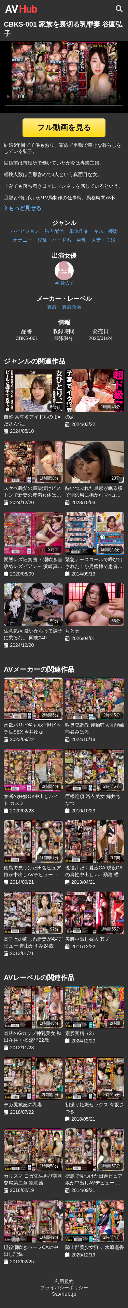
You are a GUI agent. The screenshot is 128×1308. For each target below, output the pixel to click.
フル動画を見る (64, 127)
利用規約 (64, 1281)
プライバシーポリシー (64, 1287)
